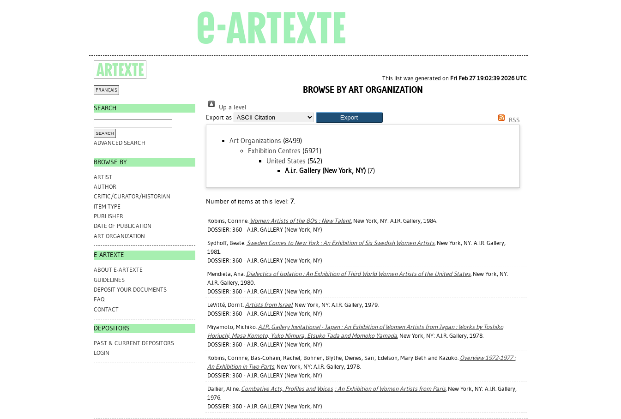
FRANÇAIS (106, 90)
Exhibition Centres (274, 151)
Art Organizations (255, 141)
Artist (103, 177)
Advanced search (119, 142)
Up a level (226, 107)
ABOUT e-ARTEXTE (118, 269)
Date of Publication (122, 225)
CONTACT (106, 309)
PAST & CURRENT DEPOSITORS (134, 343)
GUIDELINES (109, 279)
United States (286, 161)
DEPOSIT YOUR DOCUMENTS (130, 289)
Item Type (107, 206)
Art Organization (119, 236)
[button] (349, 117)
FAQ (99, 299)
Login (101, 352)
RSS (507, 120)
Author (105, 186)
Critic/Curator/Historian (132, 196)
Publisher (108, 216)
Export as (219, 117)
